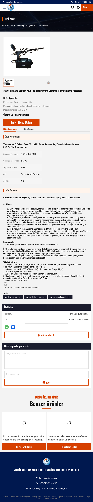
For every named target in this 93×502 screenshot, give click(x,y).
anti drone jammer (13, 297)
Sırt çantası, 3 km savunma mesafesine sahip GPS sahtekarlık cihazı (67, 438)
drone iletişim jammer (35, 297)
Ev (3, 26)
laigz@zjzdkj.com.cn (12, 2)
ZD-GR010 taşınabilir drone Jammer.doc (20, 287)
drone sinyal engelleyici (60, 297)
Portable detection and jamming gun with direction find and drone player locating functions (23, 438)
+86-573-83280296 (81, 2)
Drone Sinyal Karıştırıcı (24, 26)
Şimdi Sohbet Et (46, 335)
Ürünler (10, 26)
